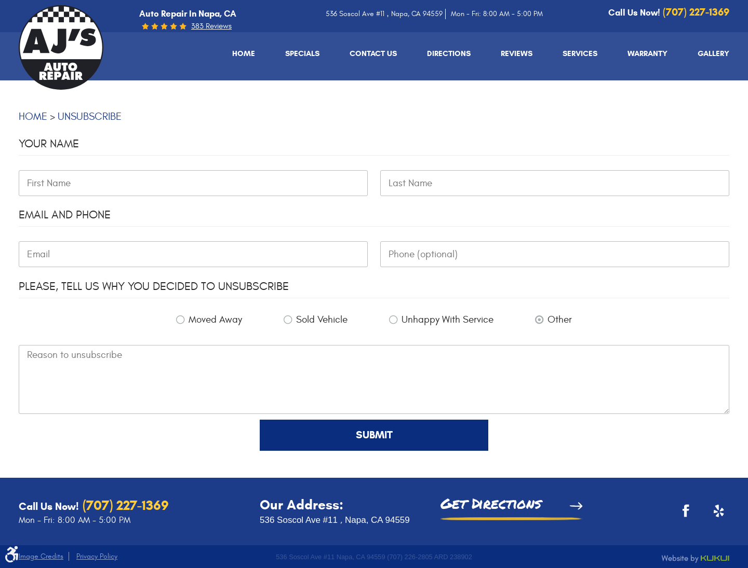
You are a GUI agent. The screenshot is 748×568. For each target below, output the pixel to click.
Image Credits (41, 556)
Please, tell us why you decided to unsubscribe (154, 286)
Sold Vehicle (322, 319)
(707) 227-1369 (124, 505)
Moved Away (215, 319)
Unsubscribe (90, 116)
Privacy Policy (96, 556)
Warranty (647, 53)
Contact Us (373, 53)
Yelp (713, 514)
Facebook (682, 514)
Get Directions (490, 505)
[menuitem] (243, 53)
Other (559, 319)
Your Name (49, 143)
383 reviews (211, 26)
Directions (449, 53)
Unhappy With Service (447, 319)
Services (580, 53)
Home (243, 53)
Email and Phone (65, 214)
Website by (695, 559)
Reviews (516, 53)
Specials (302, 53)
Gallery (713, 53)
